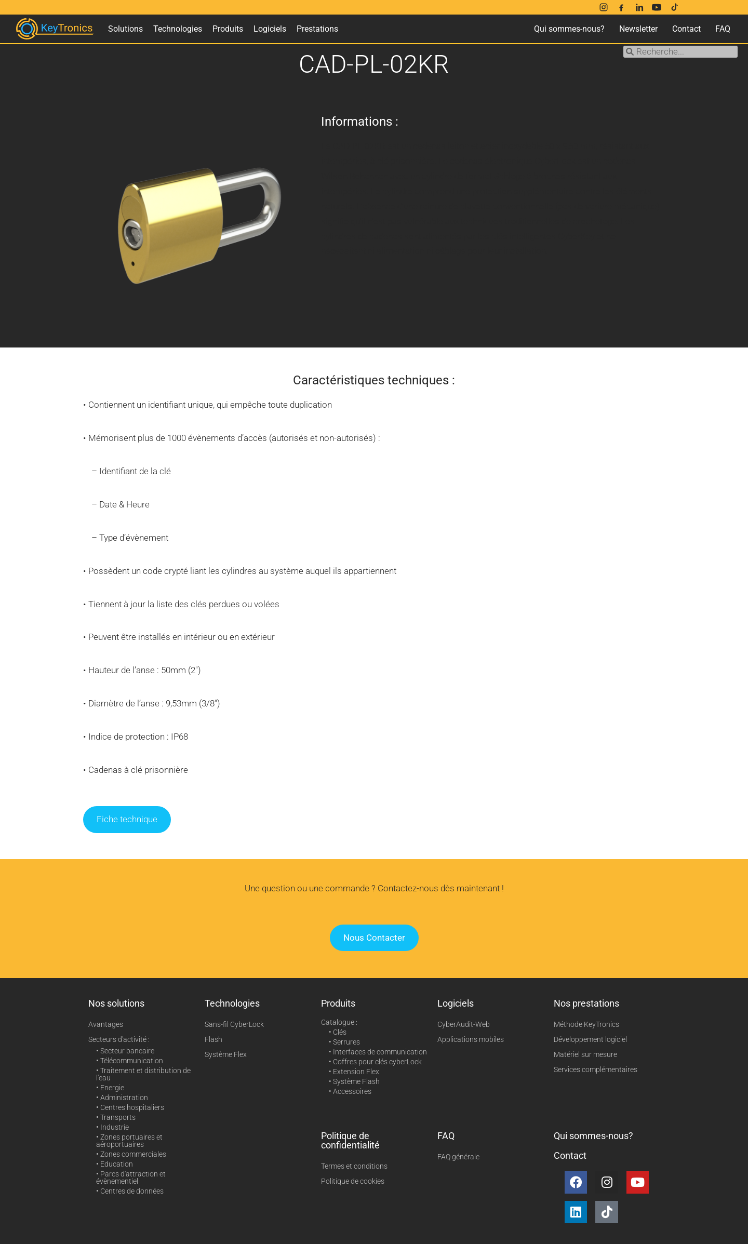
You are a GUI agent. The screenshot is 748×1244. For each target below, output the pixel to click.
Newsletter (638, 29)
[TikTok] (674, 7)
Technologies (177, 29)
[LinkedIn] (639, 7)
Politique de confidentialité (350, 1140)
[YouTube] (656, 7)
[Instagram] (603, 7)
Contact (686, 29)
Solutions (125, 29)
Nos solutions (116, 1003)
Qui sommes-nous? (569, 29)
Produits (227, 29)
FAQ (722, 29)
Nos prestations (586, 1003)
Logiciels (269, 29)
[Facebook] (621, 7)
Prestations (317, 29)
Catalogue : (339, 1022)
